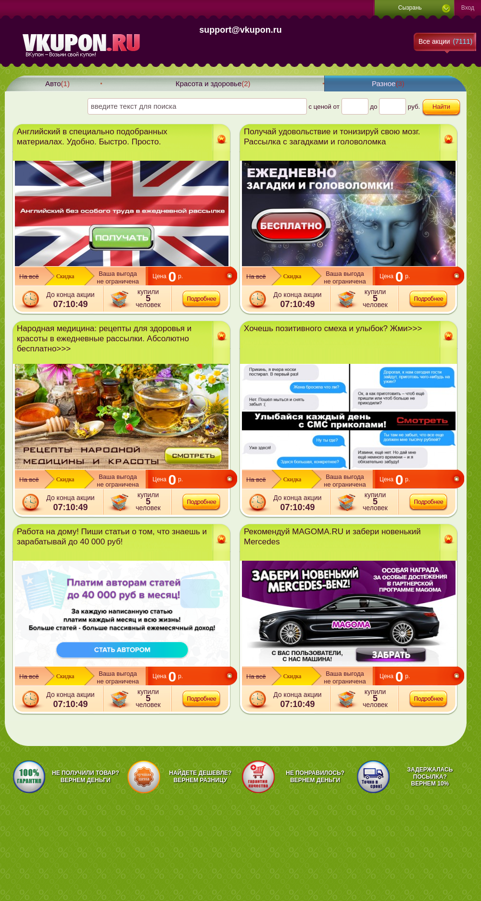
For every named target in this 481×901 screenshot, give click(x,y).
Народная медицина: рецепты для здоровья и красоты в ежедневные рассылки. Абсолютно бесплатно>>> (104, 338)
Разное (388, 83)
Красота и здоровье (213, 83)
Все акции (445, 41)
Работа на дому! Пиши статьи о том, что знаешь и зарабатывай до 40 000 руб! (112, 536)
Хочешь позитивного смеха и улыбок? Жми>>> (333, 328)
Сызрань (410, 7)
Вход (467, 7)
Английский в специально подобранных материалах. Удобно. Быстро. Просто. (92, 136)
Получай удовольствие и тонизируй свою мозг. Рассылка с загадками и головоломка (332, 136)
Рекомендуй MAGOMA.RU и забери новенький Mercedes (332, 536)
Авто (57, 83)
